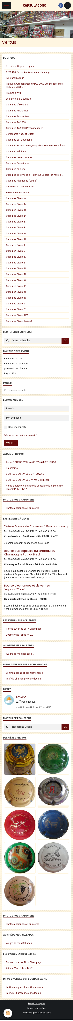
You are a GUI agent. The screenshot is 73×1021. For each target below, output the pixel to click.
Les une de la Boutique (18, 98)
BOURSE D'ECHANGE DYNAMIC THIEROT (27, 480)
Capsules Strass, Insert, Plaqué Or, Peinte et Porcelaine (35, 145)
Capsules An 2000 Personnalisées (24, 128)
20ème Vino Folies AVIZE (19, 634)
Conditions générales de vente (36, 1012)
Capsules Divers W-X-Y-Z (19, 321)
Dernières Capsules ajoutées (21, 66)
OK (65, 340)
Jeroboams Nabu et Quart (20, 134)
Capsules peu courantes (19, 157)
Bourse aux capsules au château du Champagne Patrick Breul (29, 552)
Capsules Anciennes (17, 110)
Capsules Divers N (16, 274)
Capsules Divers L (15, 262)
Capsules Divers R (16, 297)
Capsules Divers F (15, 227)
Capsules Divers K (16, 256)
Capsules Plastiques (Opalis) (21, 180)
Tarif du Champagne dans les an (23, 678)
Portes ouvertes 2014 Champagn (23, 628)
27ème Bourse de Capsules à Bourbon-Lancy (36, 526)
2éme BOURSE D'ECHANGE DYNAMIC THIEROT (31, 462)
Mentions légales (36, 1003)
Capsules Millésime (16, 151)
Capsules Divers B (16, 204)
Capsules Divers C (16, 210)
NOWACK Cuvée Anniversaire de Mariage (28, 72)
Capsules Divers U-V (17, 315)
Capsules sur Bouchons (19, 139)
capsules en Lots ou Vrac (19, 186)
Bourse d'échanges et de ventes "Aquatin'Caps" (27, 587)
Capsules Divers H (16, 239)
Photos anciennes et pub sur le (22, 508)
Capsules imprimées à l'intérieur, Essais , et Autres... (34, 175)
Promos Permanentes (18, 192)
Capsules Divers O (16, 280)
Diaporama (12, 468)
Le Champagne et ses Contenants (24, 673)
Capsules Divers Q (16, 292)
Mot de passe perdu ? (28, 435)
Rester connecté (15, 427)
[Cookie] (8, 1013)
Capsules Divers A (16, 198)
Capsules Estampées (17, 116)
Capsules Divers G (16, 233)
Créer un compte (11, 435)
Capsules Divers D (16, 216)
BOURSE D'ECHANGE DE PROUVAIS (25, 474)
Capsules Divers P (16, 286)
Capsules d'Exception (17, 104)
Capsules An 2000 (16, 122)
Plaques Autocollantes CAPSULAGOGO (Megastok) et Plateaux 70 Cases (34, 86)
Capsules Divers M (16, 268)
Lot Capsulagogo (15, 78)
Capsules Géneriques (17, 163)
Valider (11, 443)
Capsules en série (16, 169)
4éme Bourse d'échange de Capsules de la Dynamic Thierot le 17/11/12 (34, 487)
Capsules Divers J (16, 251)
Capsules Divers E (16, 221)
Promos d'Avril (13, 93)
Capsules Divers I (15, 245)
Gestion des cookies (36, 1008)
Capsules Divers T (16, 309)
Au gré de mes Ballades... (20, 654)
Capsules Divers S (16, 303)
